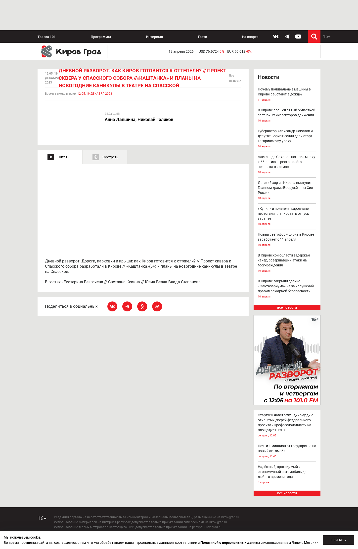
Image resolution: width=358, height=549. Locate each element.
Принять (338, 540)
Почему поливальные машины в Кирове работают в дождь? (287, 64)
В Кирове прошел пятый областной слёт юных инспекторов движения (287, 85)
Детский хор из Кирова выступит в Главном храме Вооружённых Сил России (287, 161)
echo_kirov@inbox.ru (94, 521)
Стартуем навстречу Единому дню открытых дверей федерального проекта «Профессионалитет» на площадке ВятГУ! (287, 395)
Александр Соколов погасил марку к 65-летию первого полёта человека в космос (287, 135)
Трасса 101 (47, 6)
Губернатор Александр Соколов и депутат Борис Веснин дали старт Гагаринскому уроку (287, 109)
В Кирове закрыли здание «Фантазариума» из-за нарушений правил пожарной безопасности (287, 259)
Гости (202, 6)
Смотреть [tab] (110, 127)
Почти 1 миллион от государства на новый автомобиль (287, 421)
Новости (268, 47)
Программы (101, 6)
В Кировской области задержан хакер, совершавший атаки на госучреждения (287, 233)
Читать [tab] (63, 127)
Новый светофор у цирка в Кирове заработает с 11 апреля (287, 209)
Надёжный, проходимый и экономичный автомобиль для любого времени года (287, 444)
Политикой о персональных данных (230, 543)
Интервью (154, 6)
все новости (287, 277)
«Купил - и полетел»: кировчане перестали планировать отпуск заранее (287, 186)
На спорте (250, 6)
